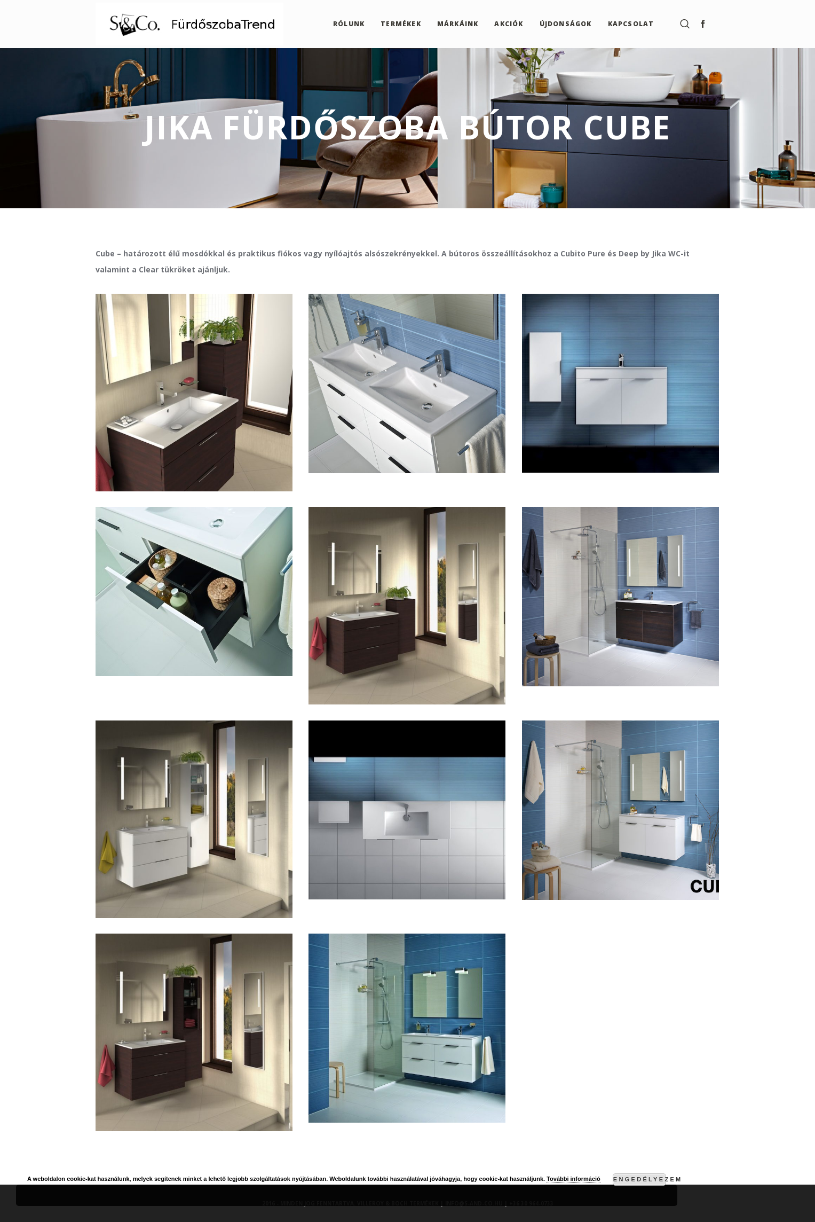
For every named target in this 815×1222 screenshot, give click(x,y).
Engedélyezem (639, 1179)
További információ (573, 1179)
